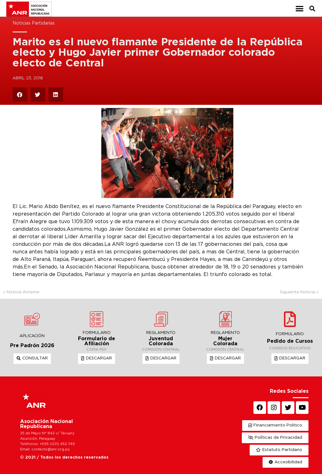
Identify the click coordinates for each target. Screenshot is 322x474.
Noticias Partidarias (34, 23)
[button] (299, 8)
